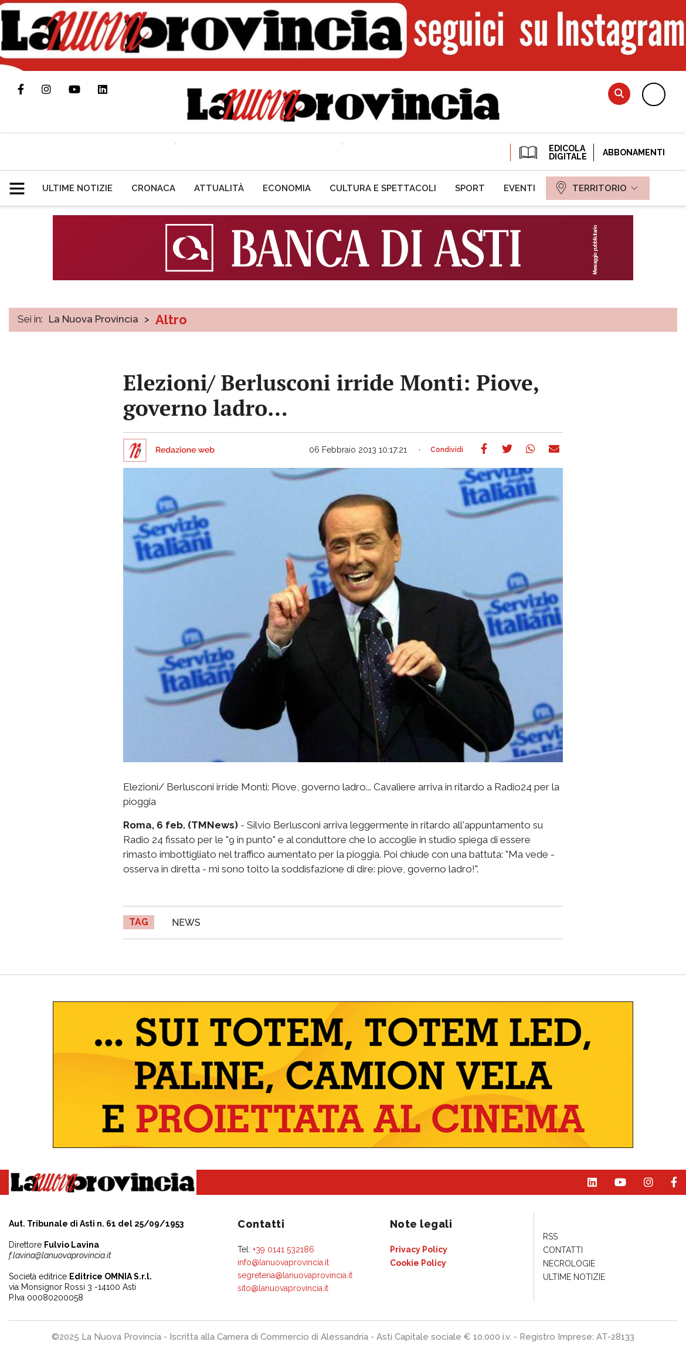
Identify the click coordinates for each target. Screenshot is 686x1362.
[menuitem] (77, 188)
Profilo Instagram (55, 89)
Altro (171, 319)
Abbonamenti (634, 152)
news (186, 922)
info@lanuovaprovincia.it (283, 1262)
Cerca (619, 93)
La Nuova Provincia (93, 319)
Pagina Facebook (30, 89)
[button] (21, 183)
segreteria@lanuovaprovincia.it (294, 1275)
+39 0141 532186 (283, 1249)
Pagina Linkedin (111, 89)
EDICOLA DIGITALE (552, 152)
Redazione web (185, 450)
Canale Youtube (83, 89)
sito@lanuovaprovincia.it (282, 1288)
